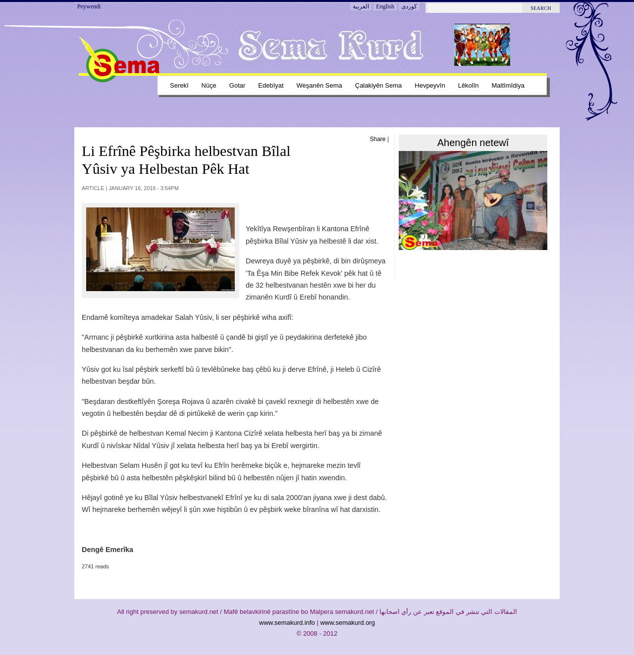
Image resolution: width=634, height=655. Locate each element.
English (385, 6)
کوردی (409, 6)
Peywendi (89, 6)
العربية (361, 6)
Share (378, 139)
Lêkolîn (468, 85)
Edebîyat (270, 85)
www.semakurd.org (347, 622)
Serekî (179, 85)
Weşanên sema (319, 85)
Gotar (237, 85)
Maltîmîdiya (508, 85)
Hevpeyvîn (430, 85)
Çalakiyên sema (378, 85)
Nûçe (209, 85)
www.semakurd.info (287, 622)
